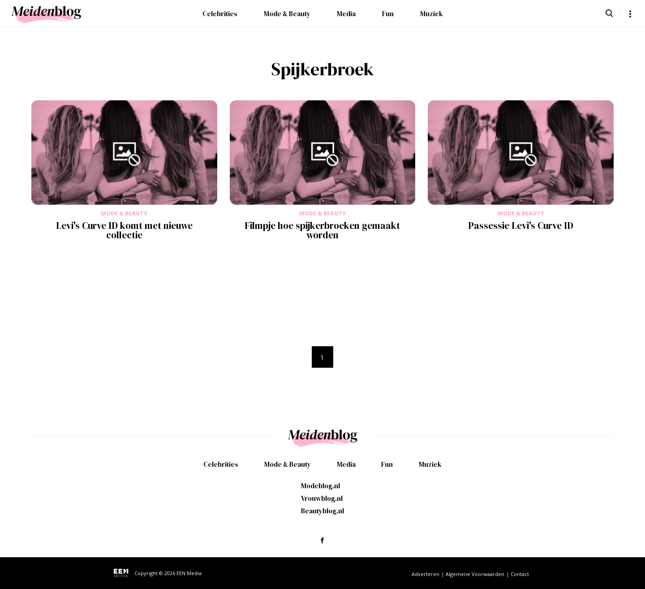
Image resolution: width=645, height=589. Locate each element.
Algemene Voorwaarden (475, 574)
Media (346, 13)
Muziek (431, 13)
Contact (520, 574)
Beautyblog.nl (322, 511)
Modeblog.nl (320, 485)
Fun (388, 13)
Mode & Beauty (287, 13)
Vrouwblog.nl (322, 498)
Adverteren (425, 574)
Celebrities (219, 13)
